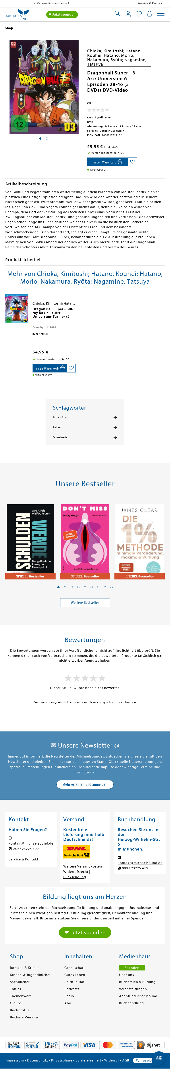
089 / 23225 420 (135, 868)
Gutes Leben (74, 975)
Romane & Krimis (24, 968)
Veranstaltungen (133, 989)
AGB (125, 1060)
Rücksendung (74, 877)
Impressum (15, 1060)
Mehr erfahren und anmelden (85, 784)
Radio (69, 996)
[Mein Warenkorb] (149, 13)
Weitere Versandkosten (82, 866)
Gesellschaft (74, 968)
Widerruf (111, 1060)
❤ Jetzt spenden (62, 15)
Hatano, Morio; (119, 55)
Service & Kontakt (150, 3)
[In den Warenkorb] (107, 162)
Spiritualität (74, 982)
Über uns (126, 975)
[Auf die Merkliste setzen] (132, 162)
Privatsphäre (61, 1060)
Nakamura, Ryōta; (105, 59)
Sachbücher (20, 982)
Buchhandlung (131, 1003)
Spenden (132, 968)
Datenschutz (37, 1060)
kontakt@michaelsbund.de (31, 843)
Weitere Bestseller (85, 602)
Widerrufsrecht (75, 872)
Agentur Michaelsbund (138, 996)
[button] (58, 587)
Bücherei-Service (24, 1017)
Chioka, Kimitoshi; (106, 50)
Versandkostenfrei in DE (26, 3)
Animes (57, 427)
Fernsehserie (60, 437)
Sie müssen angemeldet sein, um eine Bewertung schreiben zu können (85, 702)
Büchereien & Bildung (137, 982)
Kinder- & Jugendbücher (30, 975)
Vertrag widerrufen (148, 1061)
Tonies (15, 989)
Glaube (16, 1003)
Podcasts (71, 989)
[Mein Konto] (128, 13)
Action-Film (60, 417)
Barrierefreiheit (88, 1060)
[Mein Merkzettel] (139, 14)
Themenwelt (20, 996)
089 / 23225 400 (26, 849)
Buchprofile (20, 1010)
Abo (67, 1003)
